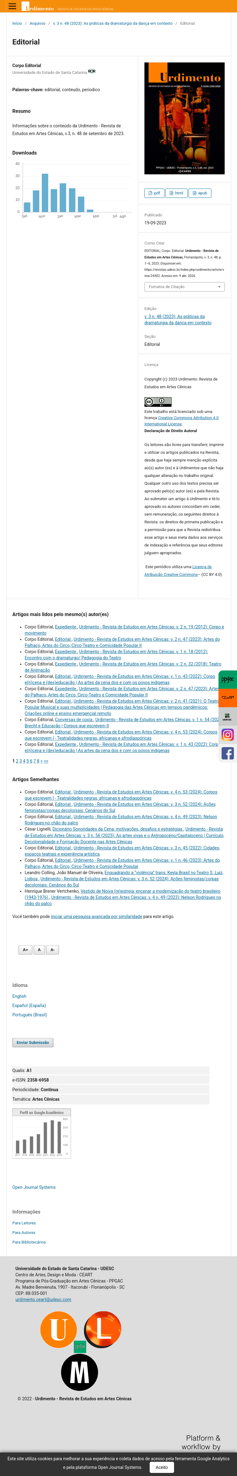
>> (46, 761)
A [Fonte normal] (39, 949)
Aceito (162, 1467)
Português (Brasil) (29, 1014)
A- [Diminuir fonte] (52, 949)
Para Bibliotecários (29, 1242)
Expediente (66, 626)
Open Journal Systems (34, 1187)
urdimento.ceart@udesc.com (43, 1299)
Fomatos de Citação (167, 286)
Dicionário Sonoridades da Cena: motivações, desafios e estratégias (118, 829)
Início (17, 23)
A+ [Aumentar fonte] (25, 949)
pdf (156, 193)
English (19, 996)
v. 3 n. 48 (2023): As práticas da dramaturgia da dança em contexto (113, 23)
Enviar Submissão (33, 1042)
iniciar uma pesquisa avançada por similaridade (96, 916)
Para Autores (23, 1232)
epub (202, 193)
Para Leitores (24, 1223)
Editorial (63, 639)
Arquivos (37, 23)
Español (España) (29, 1005)
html (178, 193)
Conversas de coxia (74, 719)
